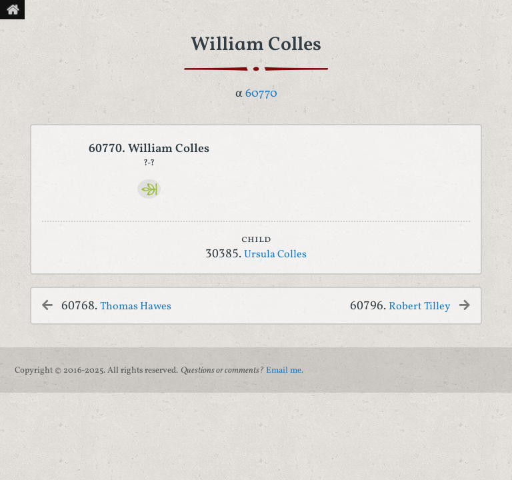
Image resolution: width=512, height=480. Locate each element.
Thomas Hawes (135, 306)
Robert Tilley (420, 306)
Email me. (284, 371)
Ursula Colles (275, 254)
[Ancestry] (149, 189)
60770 (261, 93)
